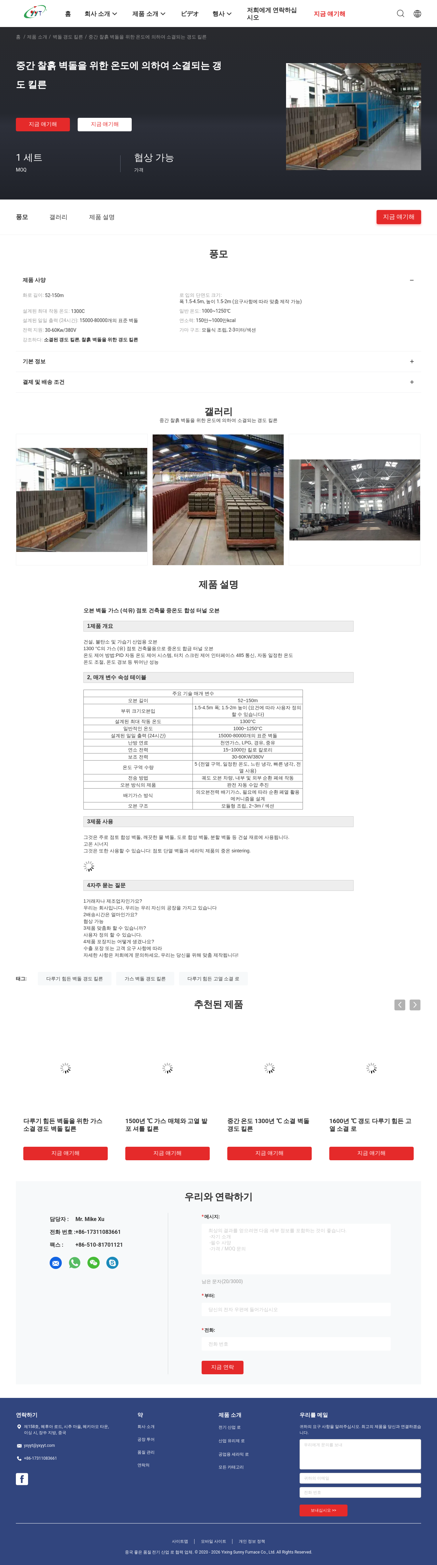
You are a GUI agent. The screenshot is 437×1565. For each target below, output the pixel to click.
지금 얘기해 (43, 124)
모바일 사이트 (213, 1541)
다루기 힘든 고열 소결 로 (213, 978)
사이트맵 (180, 1541)
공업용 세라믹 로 (233, 1454)
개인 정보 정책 (252, 1541)
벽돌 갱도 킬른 (68, 36)
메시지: (212, 1216)
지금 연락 (222, 1367)
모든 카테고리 (231, 1467)
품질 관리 (146, 1452)
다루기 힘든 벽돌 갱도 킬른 (74, 978)
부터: (209, 1295)
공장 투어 (146, 1439)
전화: (209, 1330)
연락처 (143, 1465)
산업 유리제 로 (231, 1440)
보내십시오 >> (323, 1510)
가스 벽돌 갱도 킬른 (145, 978)
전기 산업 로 (229, 1427)
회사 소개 (146, 1426)
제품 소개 (37, 36)
